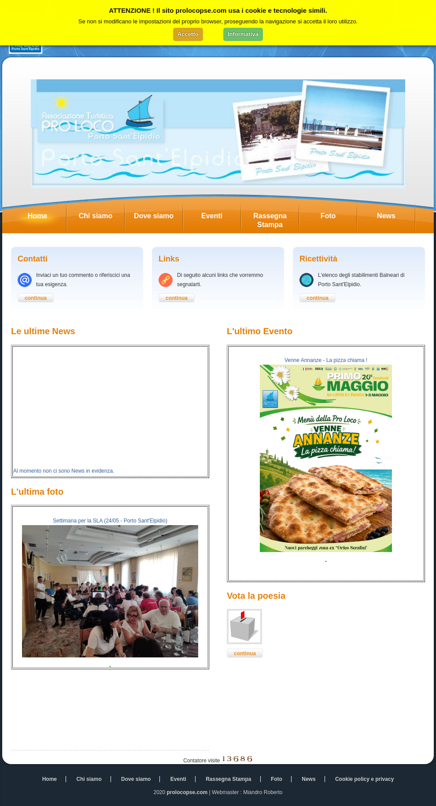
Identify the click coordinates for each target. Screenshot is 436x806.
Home (47, 218)
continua (36, 298)
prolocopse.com (187, 792)
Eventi (220, 218)
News (396, 218)
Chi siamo (101, 218)
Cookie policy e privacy (364, 779)
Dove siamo (158, 218)
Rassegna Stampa (276, 218)
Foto (339, 218)
